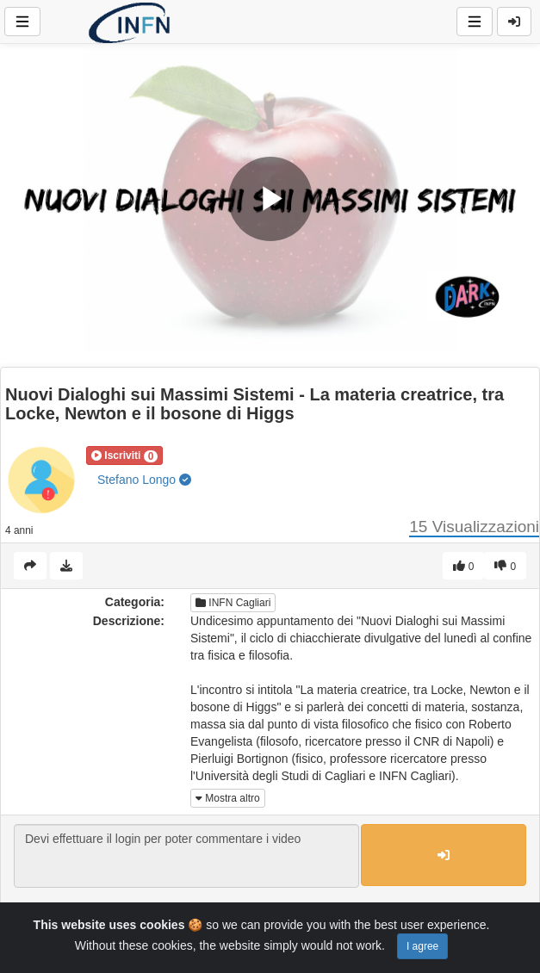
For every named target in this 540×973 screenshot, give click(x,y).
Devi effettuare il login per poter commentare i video (186, 856)
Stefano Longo (144, 480)
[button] (124, 455)
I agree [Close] (422, 946)
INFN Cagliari (233, 603)
